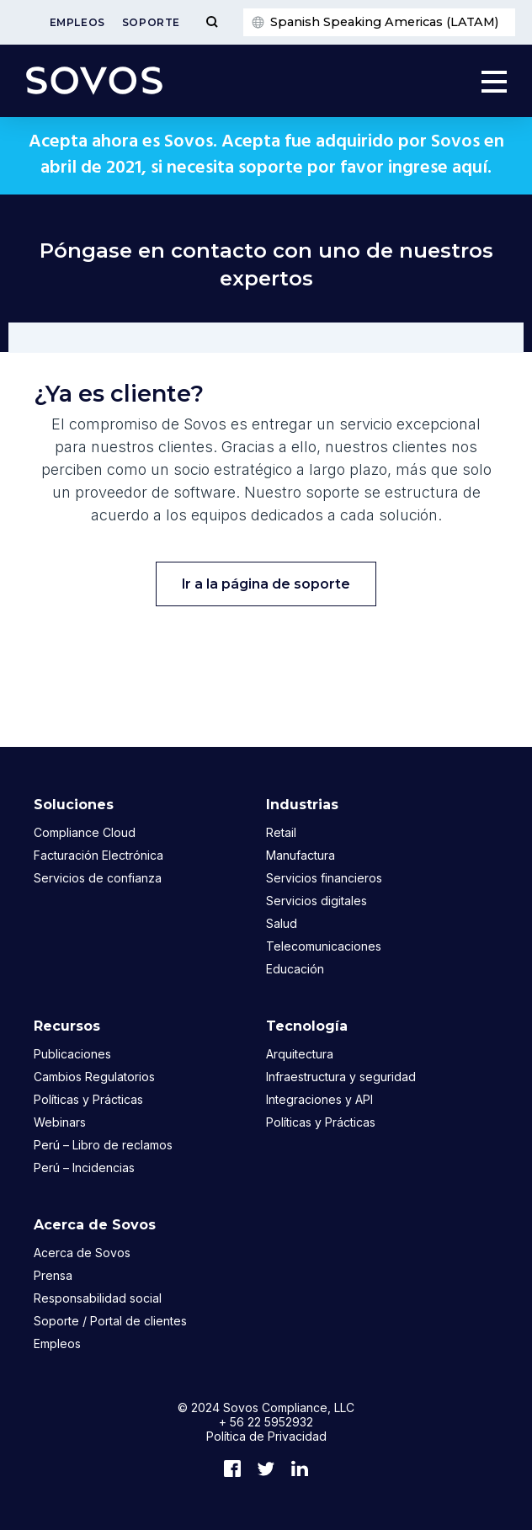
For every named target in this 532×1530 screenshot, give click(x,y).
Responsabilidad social (98, 1298)
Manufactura (300, 855)
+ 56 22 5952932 (266, 1422)
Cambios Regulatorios (94, 1076)
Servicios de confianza (98, 878)
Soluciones (74, 805)
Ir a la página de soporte (266, 584)
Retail (281, 832)
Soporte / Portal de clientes (110, 1321)
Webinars (60, 1122)
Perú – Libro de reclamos (103, 1145)
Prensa (53, 1275)
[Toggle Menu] (212, 22)
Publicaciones (72, 1054)
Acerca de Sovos (95, 1225)
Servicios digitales (316, 900)
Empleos (77, 22)
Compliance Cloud (85, 832)
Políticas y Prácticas (88, 1099)
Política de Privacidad (266, 1436)
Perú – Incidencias (84, 1167)
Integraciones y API (319, 1099)
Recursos (67, 1026)
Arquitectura (299, 1054)
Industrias (302, 805)
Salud (281, 923)
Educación (295, 969)
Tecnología (307, 1026)
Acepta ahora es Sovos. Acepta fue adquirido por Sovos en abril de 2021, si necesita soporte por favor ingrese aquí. (266, 155)
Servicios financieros (324, 878)
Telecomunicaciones (323, 946)
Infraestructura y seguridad (341, 1076)
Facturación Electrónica (98, 855)
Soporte (151, 22)
